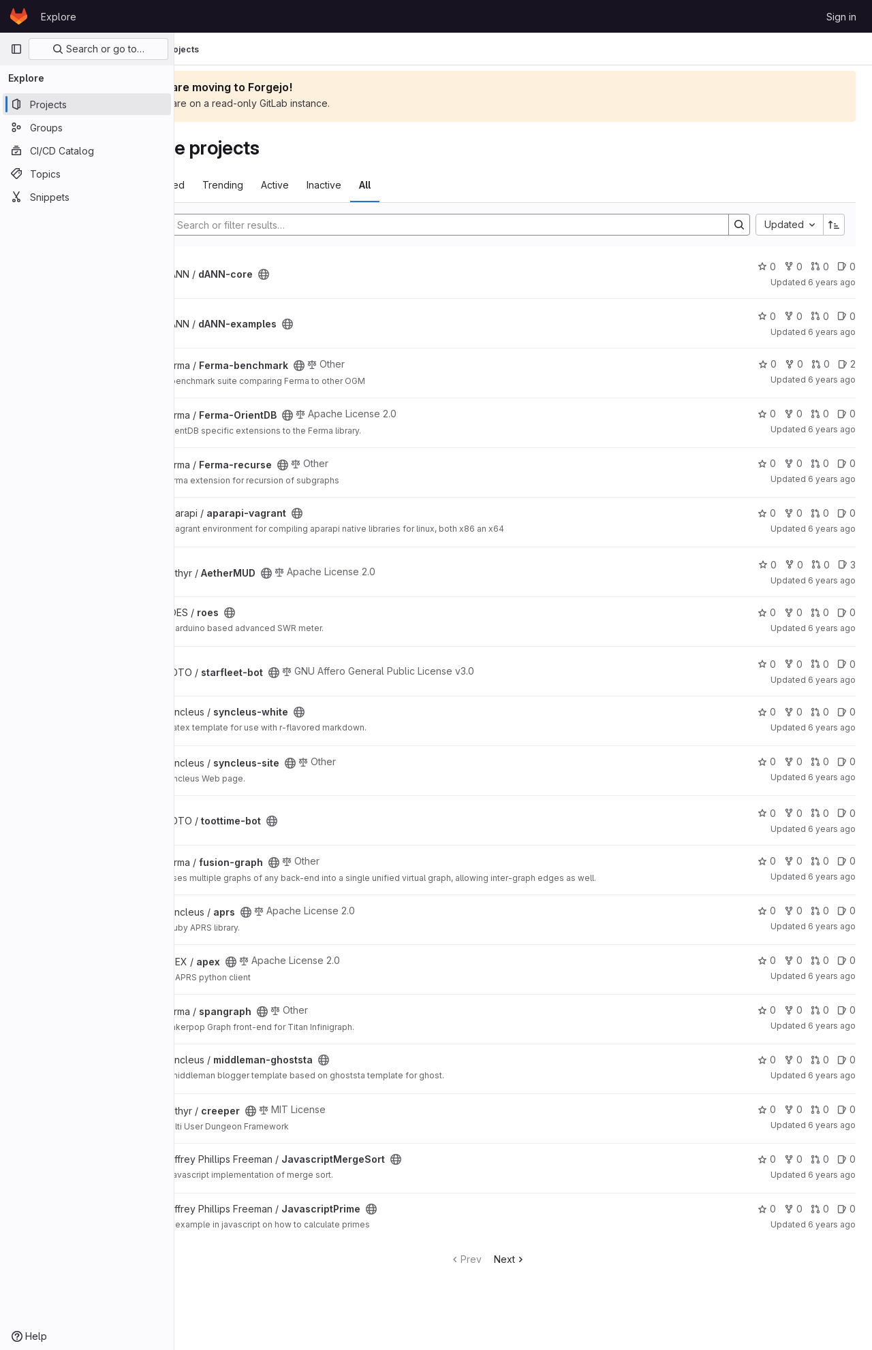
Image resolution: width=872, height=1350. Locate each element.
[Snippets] (87, 197)
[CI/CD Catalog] (87, 150)
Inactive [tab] (395, 185)
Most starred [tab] (228, 185)
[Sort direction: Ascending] (834, 225)
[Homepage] (18, 16)
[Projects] (87, 104)
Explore (58, 16)
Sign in (841, 16)
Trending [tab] (294, 185)
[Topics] (87, 173)
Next (545, 1259)
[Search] (478, 224)
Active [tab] (346, 185)
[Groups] (87, 127)
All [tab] (436, 185)
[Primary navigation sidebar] (16, 49)
